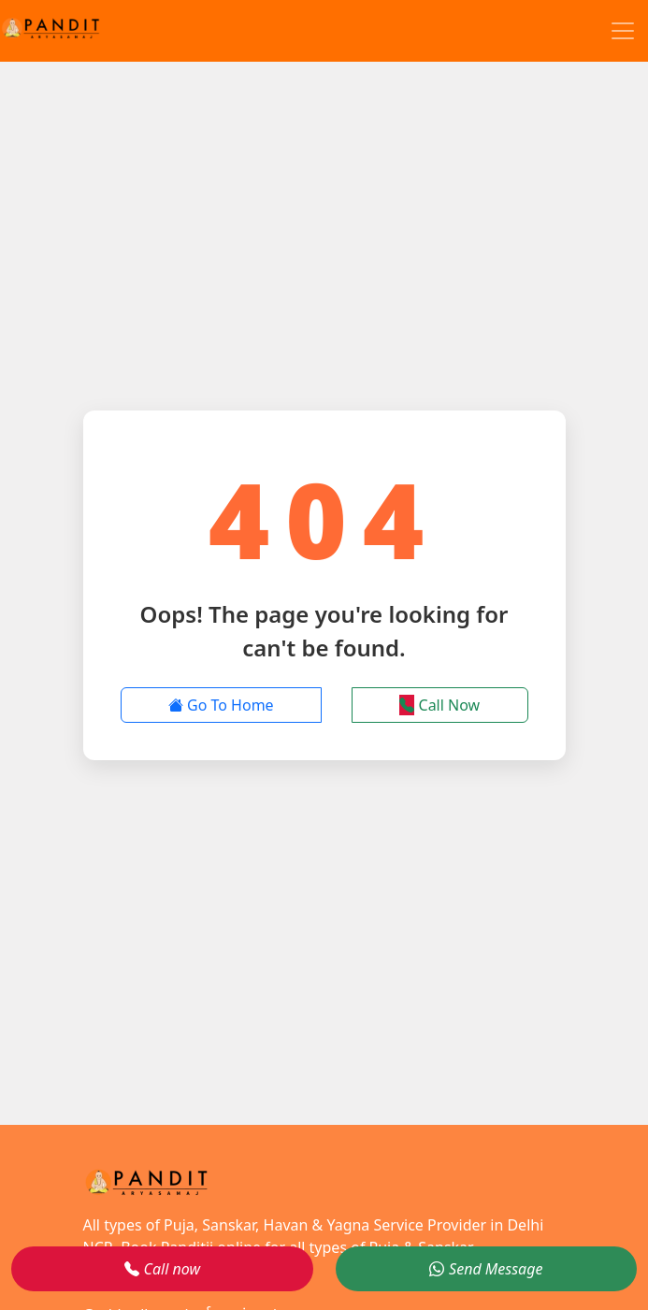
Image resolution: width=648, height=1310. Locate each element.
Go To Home (221, 705)
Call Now (439, 705)
